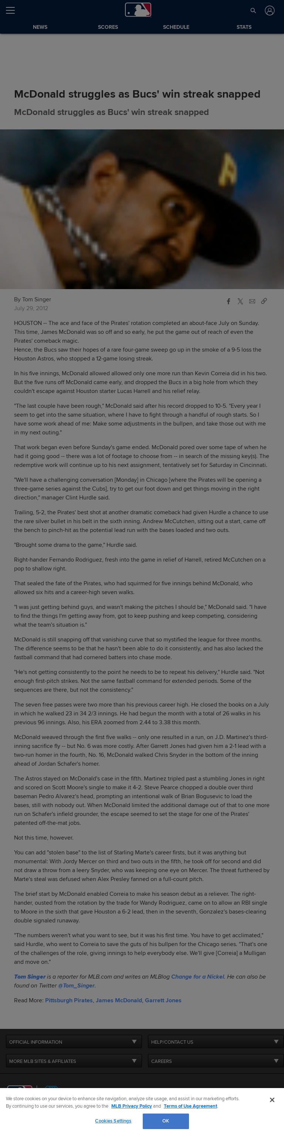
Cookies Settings (113, 1121)
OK (165, 1121)
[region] (142, 1111)
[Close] (272, 1100)
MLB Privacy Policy (131, 1106)
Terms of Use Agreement (190, 1106)
